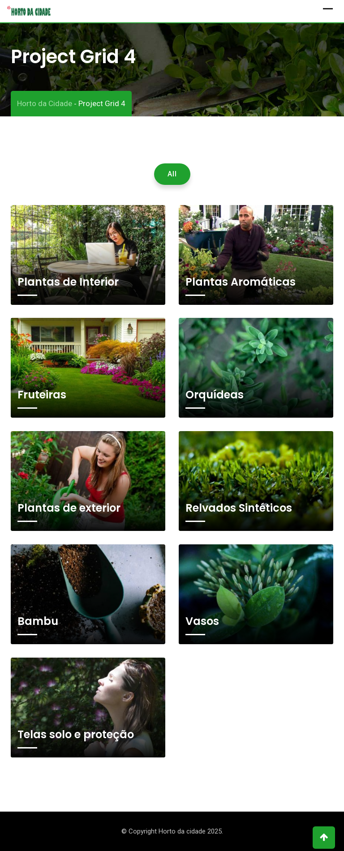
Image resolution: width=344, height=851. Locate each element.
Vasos (202, 621)
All (172, 174)
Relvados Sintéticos (238, 507)
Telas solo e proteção (75, 734)
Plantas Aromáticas (240, 281)
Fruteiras (41, 394)
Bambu (37, 621)
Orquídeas (214, 394)
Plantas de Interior (68, 281)
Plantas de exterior (68, 507)
